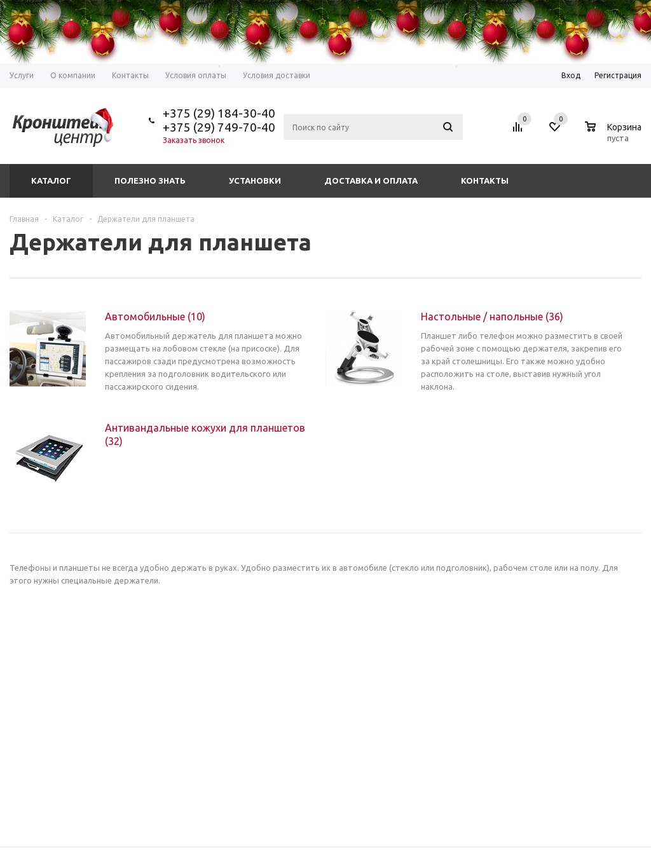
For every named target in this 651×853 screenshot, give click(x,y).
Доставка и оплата (371, 180)
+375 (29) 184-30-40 (219, 113)
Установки (255, 180)
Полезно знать (150, 180)
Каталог (51, 180)
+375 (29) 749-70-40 (219, 127)
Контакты (485, 180)
